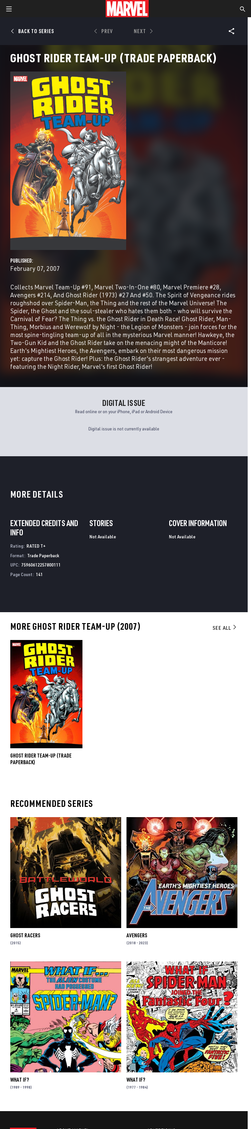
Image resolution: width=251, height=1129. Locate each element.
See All (225, 627)
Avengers (136, 935)
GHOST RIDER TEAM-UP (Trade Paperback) (41, 758)
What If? (19, 1079)
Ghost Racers (25, 935)
